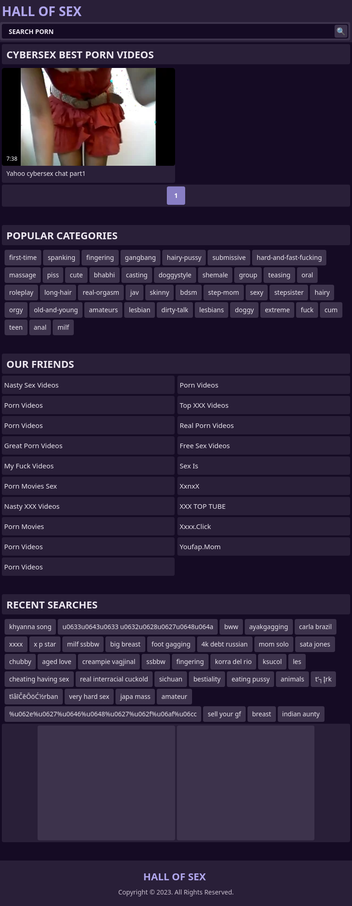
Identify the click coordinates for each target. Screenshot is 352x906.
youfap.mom (200, 546)
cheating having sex (39, 679)
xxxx (16, 644)
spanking (61, 257)
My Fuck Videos (29, 465)
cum (330, 309)
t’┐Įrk (323, 679)
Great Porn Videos (33, 445)
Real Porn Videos (207, 425)
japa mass (135, 696)
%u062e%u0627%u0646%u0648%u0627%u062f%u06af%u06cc (103, 713)
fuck (307, 309)
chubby (20, 661)
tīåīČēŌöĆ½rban (33, 696)
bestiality (206, 679)
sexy (257, 292)
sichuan (170, 679)
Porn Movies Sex (30, 485)
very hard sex (89, 696)
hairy (322, 292)
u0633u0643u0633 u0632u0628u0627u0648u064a (137, 626)
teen (16, 327)
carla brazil (315, 626)
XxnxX (189, 485)
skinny (159, 292)
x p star (45, 644)
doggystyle (175, 274)
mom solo (274, 644)
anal (40, 327)
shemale (215, 274)
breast (261, 713)
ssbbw (155, 661)
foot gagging (171, 644)
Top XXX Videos (204, 405)
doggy (244, 309)
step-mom (223, 292)
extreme (277, 309)
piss (53, 274)
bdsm (188, 292)
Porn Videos (23, 405)
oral (307, 274)
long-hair (58, 292)
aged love (56, 661)
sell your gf (224, 713)
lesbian (139, 309)
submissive (229, 257)
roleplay (21, 292)
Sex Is (189, 465)
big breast (125, 644)
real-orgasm (100, 292)
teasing (279, 274)
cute (76, 274)
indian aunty (301, 713)
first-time (23, 257)
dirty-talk (174, 309)
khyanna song (30, 626)
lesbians (211, 309)
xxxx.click (195, 526)
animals (292, 679)
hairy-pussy (184, 257)
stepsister (288, 292)
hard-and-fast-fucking (289, 257)
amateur (174, 696)
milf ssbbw (83, 644)
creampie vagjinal (109, 661)
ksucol (272, 661)
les (297, 661)
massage (22, 274)
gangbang (140, 257)
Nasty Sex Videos (31, 384)
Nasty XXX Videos (32, 506)
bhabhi (104, 274)
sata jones (315, 644)
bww (231, 626)
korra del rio (233, 661)
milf (63, 327)
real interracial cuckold (114, 679)
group (248, 274)
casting (137, 274)
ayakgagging (268, 626)
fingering (100, 257)
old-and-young (56, 309)
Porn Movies (24, 526)
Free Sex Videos (205, 445)
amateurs (103, 309)
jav (134, 292)
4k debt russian (225, 644)
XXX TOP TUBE (203, 506)
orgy (16, 309)
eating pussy (250, 679)
